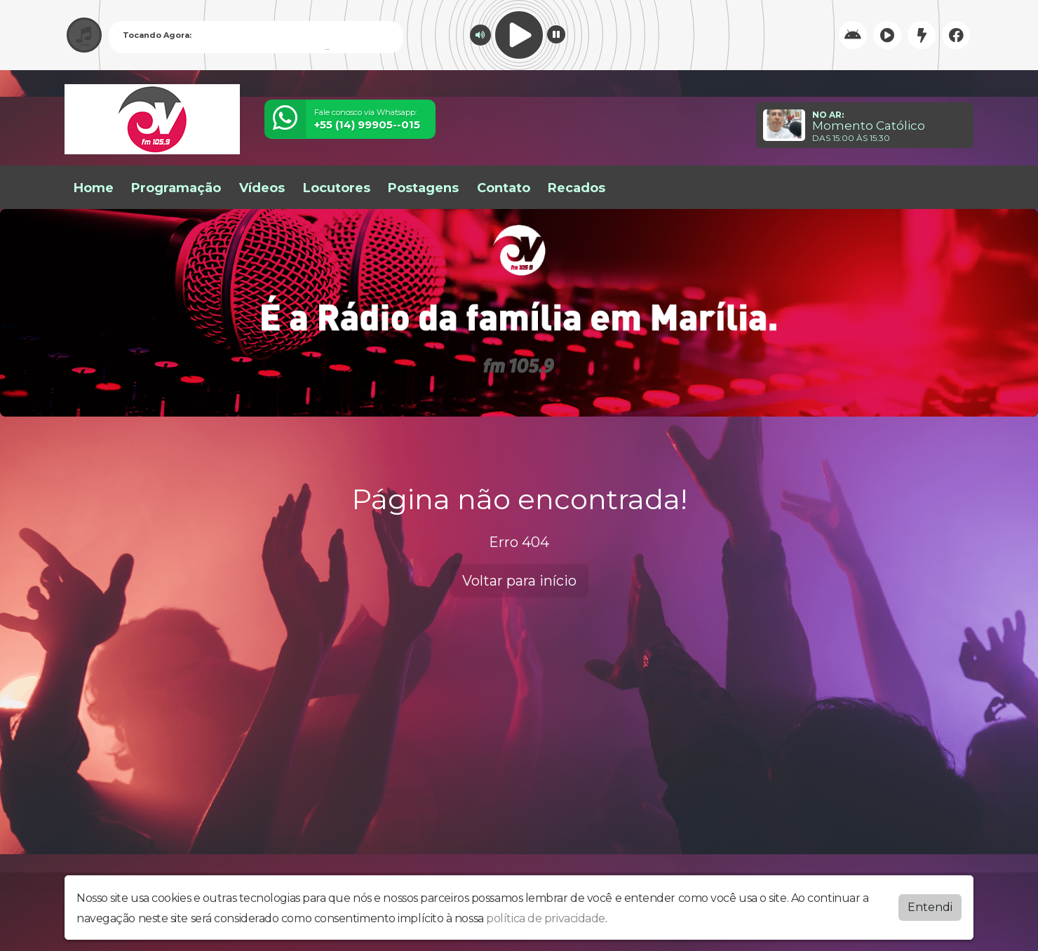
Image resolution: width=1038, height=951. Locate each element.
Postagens (423, 188)
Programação (176, 188)
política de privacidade (545, 918)
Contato (503, 188)
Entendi (930, 907)
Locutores (336, 188)
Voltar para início (519, 580)
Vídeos (262, 188)
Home (94, 188)
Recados (576, 188)
